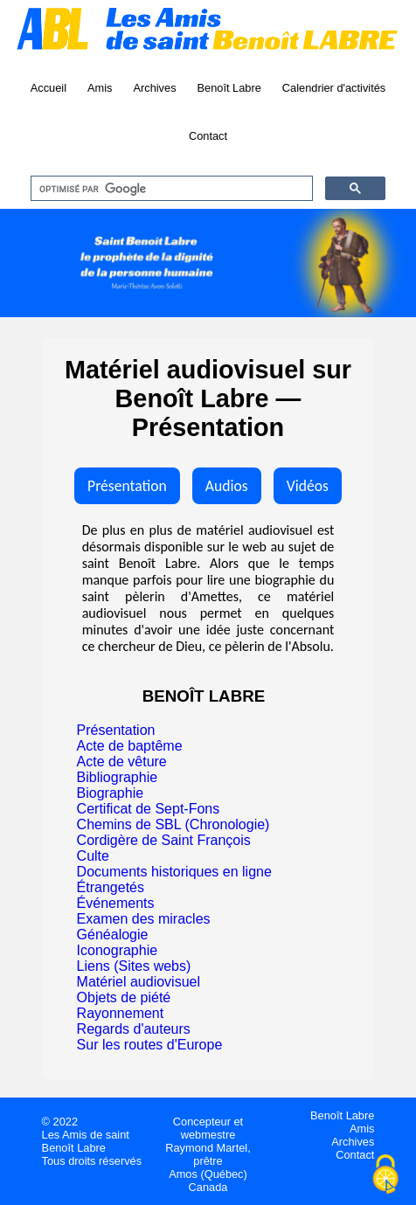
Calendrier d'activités (333, 87)
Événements (116, 903)
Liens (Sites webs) (134, 966)
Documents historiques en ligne (174, 871)
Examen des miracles (144, 918)
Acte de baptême (130, 745)
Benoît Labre (229, 87)
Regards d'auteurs (134, 1028)
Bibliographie (117, 777)
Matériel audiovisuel (138, 981)
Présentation (127, 485)
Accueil (48, 87)
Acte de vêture (122, 761)
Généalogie (113, 934)
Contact (208, 135)
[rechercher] (170, 189)
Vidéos (308, 485)
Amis (99, 87)
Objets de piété (124, 997)
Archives (154, 87)
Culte (93, 855)
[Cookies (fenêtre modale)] (385, 1175)
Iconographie (117, 950)
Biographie (110, 793)
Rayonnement (120, 1013)
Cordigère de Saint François (164, 840)
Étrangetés (110, 887)
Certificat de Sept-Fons (148, 808)
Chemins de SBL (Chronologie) (173, 824)
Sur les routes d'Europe (150, 1044)
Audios (226, 485)
